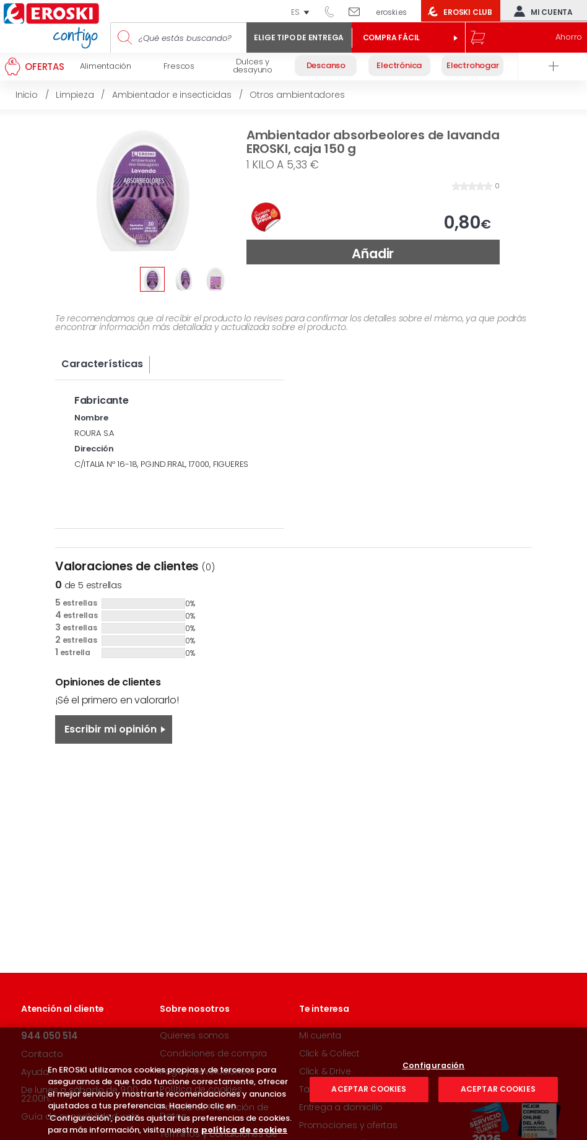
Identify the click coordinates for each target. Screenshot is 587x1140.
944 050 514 (333, 11)
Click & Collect (329, 1053)
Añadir (373, 254)
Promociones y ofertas (348, 1125)
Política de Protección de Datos (214, 1111)
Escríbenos (359, 11)
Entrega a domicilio (341, 1107)
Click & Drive (324, 1071)
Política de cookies (200, 1089)
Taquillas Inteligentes (344, 1089)
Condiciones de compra (213, 1053)
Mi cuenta (540, 11)
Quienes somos (194, 1035)
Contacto (42, 1054)
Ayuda (35, 1072)
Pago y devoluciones (205, 1071)
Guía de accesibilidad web (79, 1116)
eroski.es (391, 12)
